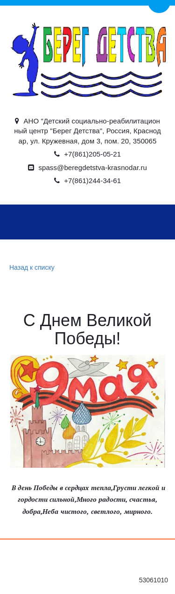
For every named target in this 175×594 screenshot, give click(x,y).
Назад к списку (31, 268)
